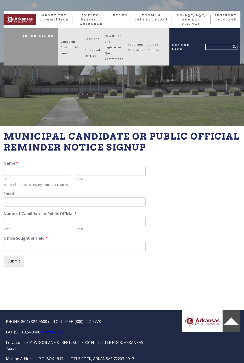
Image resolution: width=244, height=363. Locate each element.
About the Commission (54, 17)
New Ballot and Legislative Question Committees (114, 47)
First (7, 179)
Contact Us (52, 332)
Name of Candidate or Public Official (40, 213)
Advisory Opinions (225, 17)
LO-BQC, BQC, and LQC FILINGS (191, 19)
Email (10, 194)
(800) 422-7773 (88, 321)
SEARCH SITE (181, 47)
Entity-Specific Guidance (91, 19)
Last (80, 179)
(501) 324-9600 (34, 321)
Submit (13, 261)
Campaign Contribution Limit (70, 47)
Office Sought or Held (26, 238)
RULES (120, 15)
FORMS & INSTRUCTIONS (151, 17)
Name (11, 163)
